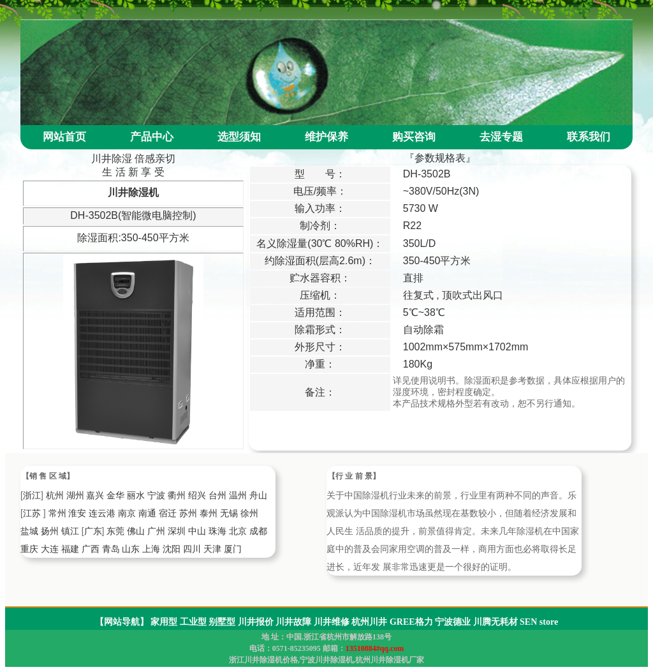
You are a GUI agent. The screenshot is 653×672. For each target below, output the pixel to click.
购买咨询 (414, 137)
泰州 (208, 513)
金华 (115, 495)
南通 (147, 513)
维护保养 (326, 137)
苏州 (188, 513)
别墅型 (222, 622)
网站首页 (64, 137)
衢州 (177, 495)
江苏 (32, 513)
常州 (57, 513)
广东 (93, 531)
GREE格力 (411, 622)
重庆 (29, 549)
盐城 (29, 531)
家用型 (163, 622)
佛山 (136, 531)
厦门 (233, 549)
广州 (156, 531)
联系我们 (588, 137)
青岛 (111, 549)
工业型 (193, 622)
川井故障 (293, 622)
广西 (90, 549)
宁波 (156, 495)
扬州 (50, 531)
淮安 (77, 513)
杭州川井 (369, 622)
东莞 (115, 531)
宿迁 (168, 513)
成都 (258, 531)
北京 (238, 531)
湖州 (75, 495)
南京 (127, 513)
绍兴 (197, 495)
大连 (50, 549)
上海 (151, 549)
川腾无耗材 (495, 622)
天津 (212, 549)
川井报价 (256, 622)
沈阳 (171, 549)
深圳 (177, 531)
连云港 (102, 513)
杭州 (55, 495)
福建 (70, 549)
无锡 (229, 513)
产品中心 (151, 137)
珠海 (217, 531)
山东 (131, 549)
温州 (238, 495)
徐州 (249, 513)
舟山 (258, 495)
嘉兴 (95, 495)
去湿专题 (501, 137)
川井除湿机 (133, 192)
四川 (192, 549)
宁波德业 (453, 622)
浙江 (32, 495)
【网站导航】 (122, 622)
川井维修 (331, 622)
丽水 (136, 495)
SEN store (539, 622)
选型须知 (239, 137)
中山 (197, 531)
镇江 (70, 531)
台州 (217, 495)
